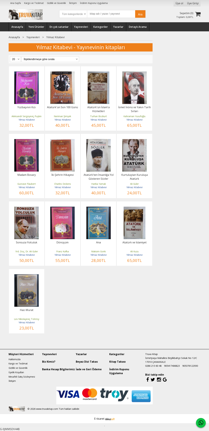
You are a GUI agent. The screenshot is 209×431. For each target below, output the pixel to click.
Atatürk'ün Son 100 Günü (62, 107)
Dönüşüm (62, 242)
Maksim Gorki (98, 251)
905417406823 (172, 365)
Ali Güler (134, 183)
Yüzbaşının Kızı (26, 107)
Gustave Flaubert (26, 183)
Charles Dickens (62, 183)
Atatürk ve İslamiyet (134, 242)
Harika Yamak (98, 183)
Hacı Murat (26, 310)
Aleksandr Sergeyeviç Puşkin (26, 116)
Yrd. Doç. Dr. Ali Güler (26, 251)
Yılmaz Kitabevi (27, 119)
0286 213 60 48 (153, 365)
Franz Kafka (62, 251)
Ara (140, 14)
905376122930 (190, 365)
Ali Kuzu (134, 251)
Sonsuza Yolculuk (26, 242)
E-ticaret (99, 418)
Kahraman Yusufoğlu (134, 116)
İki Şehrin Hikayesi (62, 175)
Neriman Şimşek (62, 116)
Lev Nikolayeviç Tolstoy (26, 319)
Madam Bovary (26, 175)
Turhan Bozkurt (98, 116)
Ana (98, 242)
